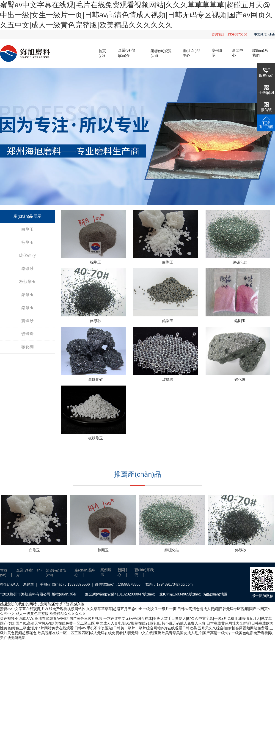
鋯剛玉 (27, 294)
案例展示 (217, 53)
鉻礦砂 (27, 268)
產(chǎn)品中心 (191, 53)
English (269, 34)
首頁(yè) (102, 53)
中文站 (259, 34)
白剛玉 (27, 229)
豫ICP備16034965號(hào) (180, 594)
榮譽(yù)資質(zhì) (161, 53)
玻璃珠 (27, 334)
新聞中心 (237, 53)
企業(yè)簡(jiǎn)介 (126, 52)
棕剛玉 (27, 242)
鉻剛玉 (27, 307)
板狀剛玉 (27, 281)
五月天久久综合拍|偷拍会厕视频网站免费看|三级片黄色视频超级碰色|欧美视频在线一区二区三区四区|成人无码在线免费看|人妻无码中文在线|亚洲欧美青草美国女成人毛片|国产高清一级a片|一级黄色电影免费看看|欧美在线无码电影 (136, 633)
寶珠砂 (27, 320)
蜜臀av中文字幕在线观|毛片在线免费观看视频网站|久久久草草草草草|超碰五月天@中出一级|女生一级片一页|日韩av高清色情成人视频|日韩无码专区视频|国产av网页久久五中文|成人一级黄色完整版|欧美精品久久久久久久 (136, 15)
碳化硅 (27, 255)
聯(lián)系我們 (260, 53)
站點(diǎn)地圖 (216, 594)
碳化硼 (27, 347)
